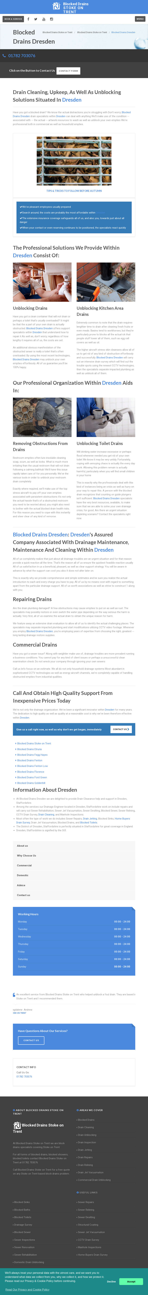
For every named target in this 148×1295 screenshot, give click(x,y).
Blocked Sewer (22, 1232)
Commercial (24, 865)
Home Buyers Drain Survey (92, 1254)
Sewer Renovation (23, 1247)
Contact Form (68, 71)
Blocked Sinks (21, 1202)
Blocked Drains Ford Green (32, 777)
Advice (21, 885)
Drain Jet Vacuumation (90, 1172)
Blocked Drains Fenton (29, 760)
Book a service (13, 19)
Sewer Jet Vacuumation (91, 1232)
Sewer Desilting (86, 1217)
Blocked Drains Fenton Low (32, 766)
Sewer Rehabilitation (25, 1254)
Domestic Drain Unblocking (28, 1262)
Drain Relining (85, 1165)
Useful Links (87, 1192)
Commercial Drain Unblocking (94, 1179)
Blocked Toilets (88, 822)
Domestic (22, 875)
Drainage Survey (22, 1224)
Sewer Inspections (24, 1239)
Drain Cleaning (46, 814)
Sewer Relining (85, 1209)
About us (22, 845)
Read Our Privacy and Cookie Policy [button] (27, 1289)
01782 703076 (21, 55)
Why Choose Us (26, 855)
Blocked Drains (85, 1119)
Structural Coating (87, 1224)
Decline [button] (111, 1281)
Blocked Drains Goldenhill (31, 783)
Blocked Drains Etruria (29, 749)
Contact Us (121, 729)
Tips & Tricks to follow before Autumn (74, 190)
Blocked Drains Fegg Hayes (32, 754)
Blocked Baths (21, 1209)
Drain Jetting (90, 818)
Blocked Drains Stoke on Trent (34, 743)
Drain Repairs (85, 1157)
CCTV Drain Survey (88, 1239)
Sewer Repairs (85, 1202)
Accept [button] (131, 1281)
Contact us (23, 895)
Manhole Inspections (89, 1247)
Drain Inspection (86, 1142)
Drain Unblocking (86, 1134)
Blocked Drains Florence (30, 771)
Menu (140, 19)
